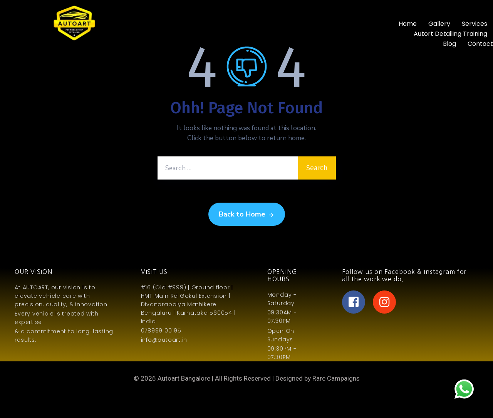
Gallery (439, 23)
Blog (449, 43)
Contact (480, 43)
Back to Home (247, 215)
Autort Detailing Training (450, 33)
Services (474, 23)
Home (408, 23)
